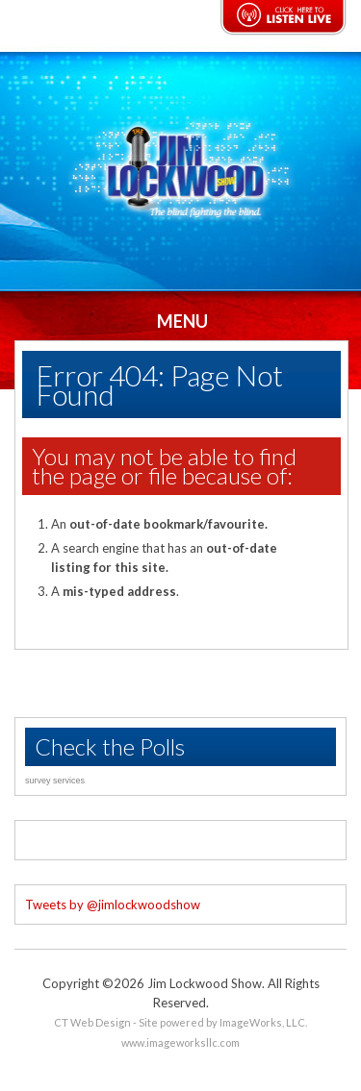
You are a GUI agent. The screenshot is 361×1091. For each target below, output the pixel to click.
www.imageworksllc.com (180, 1042)
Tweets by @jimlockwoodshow (112, 904)
